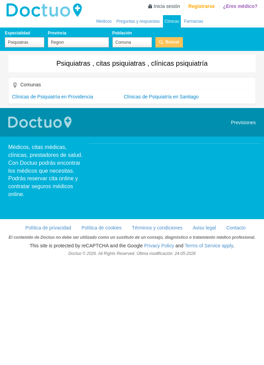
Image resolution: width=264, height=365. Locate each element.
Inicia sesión (167, 6)
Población (122, 33)
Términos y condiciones (157, 227)
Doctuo (46, 10)
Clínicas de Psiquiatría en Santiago (161, 96)
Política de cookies (101, 227)
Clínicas (172, 21)
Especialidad (17, 33)
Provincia (57, 33)
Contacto (235, 227)
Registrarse (201, 6)
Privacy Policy (159, 245)
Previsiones (243, 122)
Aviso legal (204, 227)
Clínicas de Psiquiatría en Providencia (52, 96)
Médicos (104, 21)
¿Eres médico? (240, 6)
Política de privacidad (48, 227)
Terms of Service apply (209, 245)
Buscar (173, 42)
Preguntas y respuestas (138, 21)
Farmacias (193, 21)
